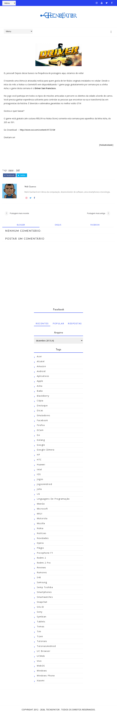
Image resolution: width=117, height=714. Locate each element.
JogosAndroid (44, 484)
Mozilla (41, 523)
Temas (40, 626)
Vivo (39, 661)
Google (41, 445)
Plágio (40, 548)
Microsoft (42, 508)
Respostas (75, 324)
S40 (17, 170)
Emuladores (43, 415)
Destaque (42, 405)
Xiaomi (40, 680)
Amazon (41, 366)
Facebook (42, 420)
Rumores (42, 572)
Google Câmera (45, 449)
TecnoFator (53, 709)
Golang (41, 440)
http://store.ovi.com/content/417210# (37, 129)
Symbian (41, 616)
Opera (40, 543)
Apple (40, 381)
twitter (22, 175)
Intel (39, 469)
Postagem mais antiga (96, 213)
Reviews (41, 567)
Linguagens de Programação (53, 499)
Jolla (39, 489)
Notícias (41, 533)
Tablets (41, 621)
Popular (58, 324)
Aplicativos (43, 376)
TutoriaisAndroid (46, 646)
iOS (39, 474)
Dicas (40, 410)
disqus (58, 225)
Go (38, 435)
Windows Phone (46, 675)
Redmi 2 (41, 558)
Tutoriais (42, 641)
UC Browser (43, 651)
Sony (39, 611)
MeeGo (41, 503)
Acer (39, 356)
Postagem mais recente (19, 213)
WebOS (41, 665)
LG (38, 494)
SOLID (40, 607)
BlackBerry (43, 395)
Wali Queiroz (31, 186)
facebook (9, 175)
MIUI (39, 513)
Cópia (40, 400)
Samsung (42, 582)
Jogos (10, 170)
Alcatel (41, 361)
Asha (39, 386)
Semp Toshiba (45, 587)
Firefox (41, 425)
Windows (42, 670)
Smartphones (44, 592)
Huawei (41, 464)
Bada (40, 390)
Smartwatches (45, 597)
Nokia (40, 528)
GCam (40, 430)
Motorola (42, 518)
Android (41, 371)
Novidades (43, 538)
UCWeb (41, 656)
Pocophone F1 (45, 553)
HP (38, 454)
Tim (39, 631)
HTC (39, 459)
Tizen (40, 636)
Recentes (42, 324)
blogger (21, 225)
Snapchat (42, 602)
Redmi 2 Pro (44, 562)
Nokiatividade (106, 145)
